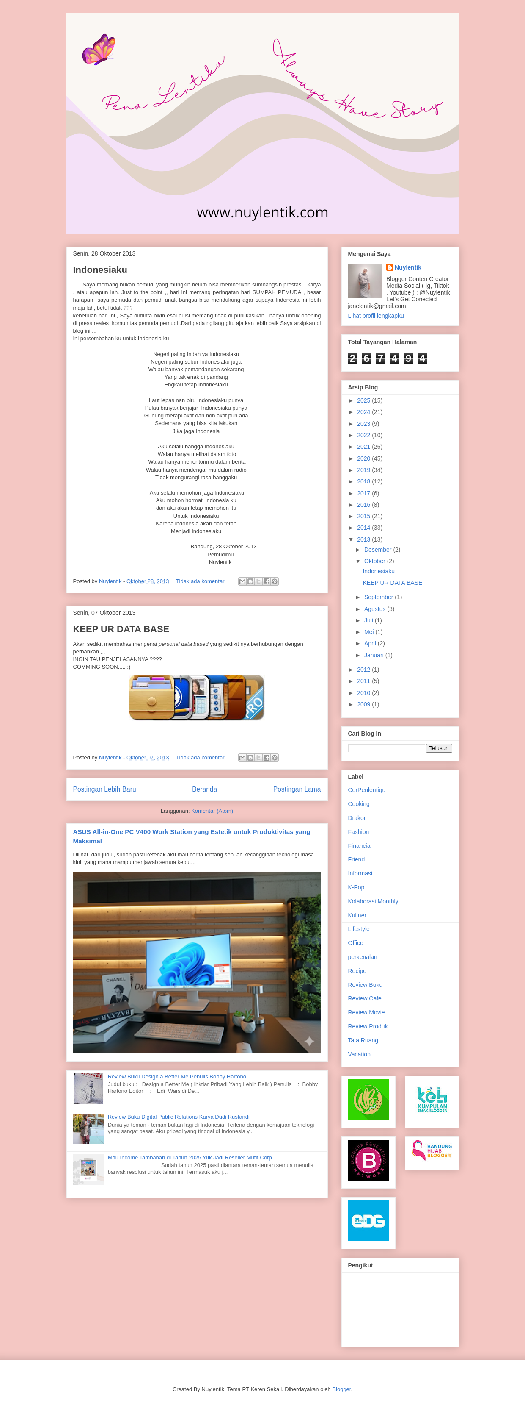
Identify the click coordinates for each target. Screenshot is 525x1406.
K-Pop (356, 887)
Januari (374, 655)
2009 (364, 704)
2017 (364, 493)
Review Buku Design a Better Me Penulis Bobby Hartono (177, 1076)
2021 (364, 446)
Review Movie (366, 1012)
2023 (364, 423)
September (379, 597)
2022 (364, 435)
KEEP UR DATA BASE (121, 629)
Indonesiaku (100, 269)
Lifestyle (359, 928)
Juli (369, 620)
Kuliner (357, 915)
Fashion (358, 831)
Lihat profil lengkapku (376, 315)
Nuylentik (408, 267)
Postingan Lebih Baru (104, 789)
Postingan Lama (297, 789)
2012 (364, 669)
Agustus (375, 609)
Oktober (375, 561)
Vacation (359, 1054)
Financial (360, 845)
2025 (364, 400)
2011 (364, 681)
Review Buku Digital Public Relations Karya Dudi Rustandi (179, 1117)
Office (355, 942)
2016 (364, 504)
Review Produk (368, 1026)
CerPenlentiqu (367, 789)
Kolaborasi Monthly (373, 901)
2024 (364, 411)
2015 (364, 516)
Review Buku (365, 984)
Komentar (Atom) (212, 811)
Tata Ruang (363, 1040)
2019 (364, 470)
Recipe (357, 970)
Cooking (359, 803)
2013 (364, 539)
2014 (364, 527)
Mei (369, 631)
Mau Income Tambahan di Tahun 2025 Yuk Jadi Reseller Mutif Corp (190, 1157)
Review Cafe (365, 998)
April (371, 643)
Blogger (341, 1389)
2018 (364, 481)
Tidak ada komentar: (202, 581)
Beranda (204, 789)
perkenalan (362, 956)
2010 (364, 692)
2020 (364, 458)
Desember (378, 549)
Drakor (357, 817)
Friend (356, 859)
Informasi (360, 873)
